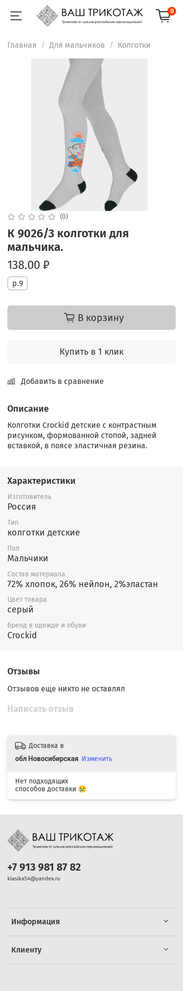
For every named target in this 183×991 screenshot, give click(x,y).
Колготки (134, 45)
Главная (22, 45)
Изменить (96, 759)
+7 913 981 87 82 (44, 867)
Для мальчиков (77, 45)
